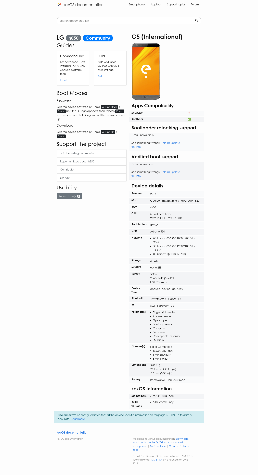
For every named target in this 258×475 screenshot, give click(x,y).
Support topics (176, 4)
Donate (65, 177)
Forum (195, 4)
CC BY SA (156, 459)
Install (63, 80)
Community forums (180, 446)
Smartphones (137, 4)
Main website (158, 446)
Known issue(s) (69, 196)
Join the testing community (77, 153)
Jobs (135, 449)
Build (100, 76)
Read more (78, 419)
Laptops (156, 4)
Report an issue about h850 (77, 161)
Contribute (67, 169)
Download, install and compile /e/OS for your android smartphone (161, 442)
